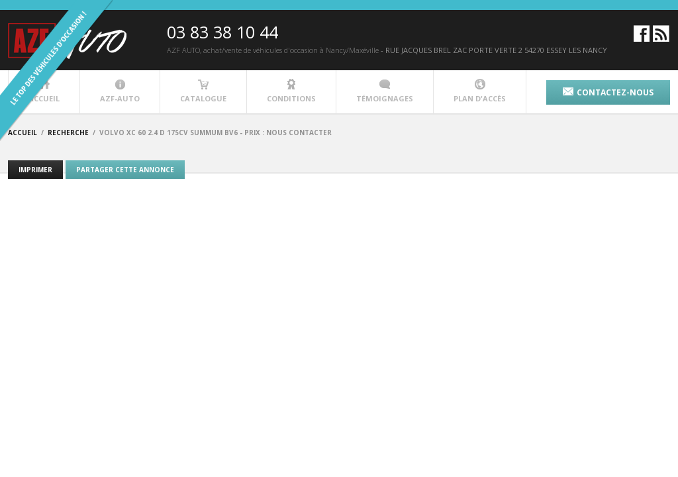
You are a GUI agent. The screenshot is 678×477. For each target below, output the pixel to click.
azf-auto (120, 91)
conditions (291, 91)
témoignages (384, 91)
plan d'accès (480, 91)
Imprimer (35, 169)
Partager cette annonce (125, 169)
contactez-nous (608, 92)
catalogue (203, 91)
